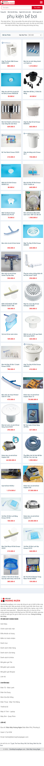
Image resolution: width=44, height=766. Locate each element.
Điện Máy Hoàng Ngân (33, 749)
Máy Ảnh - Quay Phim (8, 716)
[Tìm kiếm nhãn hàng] (16, 7)
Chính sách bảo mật (7, 629)
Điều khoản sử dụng (7, 633)
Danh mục (4, 643)
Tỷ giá (12, 743)
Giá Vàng (30, 743)
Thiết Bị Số (4, 707)
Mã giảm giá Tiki (6, 662)
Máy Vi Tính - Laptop (7, 712)
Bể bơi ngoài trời (37, 12)
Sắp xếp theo (23, 35)
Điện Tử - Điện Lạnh (7, 688)
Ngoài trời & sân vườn (25, 12)
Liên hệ (3, 677)
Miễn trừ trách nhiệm (7, 638)
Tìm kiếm (37, 8)
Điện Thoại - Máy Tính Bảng (10, 702)
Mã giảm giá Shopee (7, 672)
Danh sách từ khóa (7, 657)
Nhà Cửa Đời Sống (12, 12)
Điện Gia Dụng (5, 692)
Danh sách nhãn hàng (8, 648)
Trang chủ (3, 12)
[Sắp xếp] (35, 35)
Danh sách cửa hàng (7, 653)
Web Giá (36, 743)
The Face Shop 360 (20, 743)
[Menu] (41, 2)
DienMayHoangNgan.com (17, 749)
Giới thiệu (3, 624)
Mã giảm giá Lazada (7, 667)
